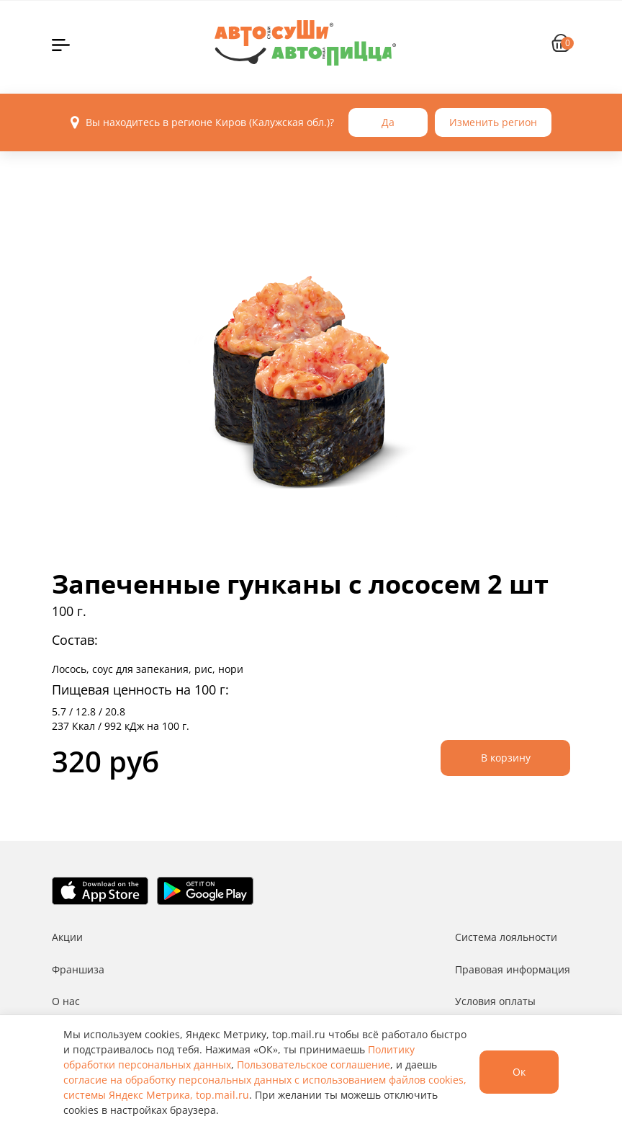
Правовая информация (512, 969)
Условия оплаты (495, 1001)
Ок (519, 1072)
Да (388, 122)
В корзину (506, 757)
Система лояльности (506, 937)
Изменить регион (493, 122)
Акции (67, 937)
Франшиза (78, 969)
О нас (66, 1001)
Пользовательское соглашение (313, 1064)
